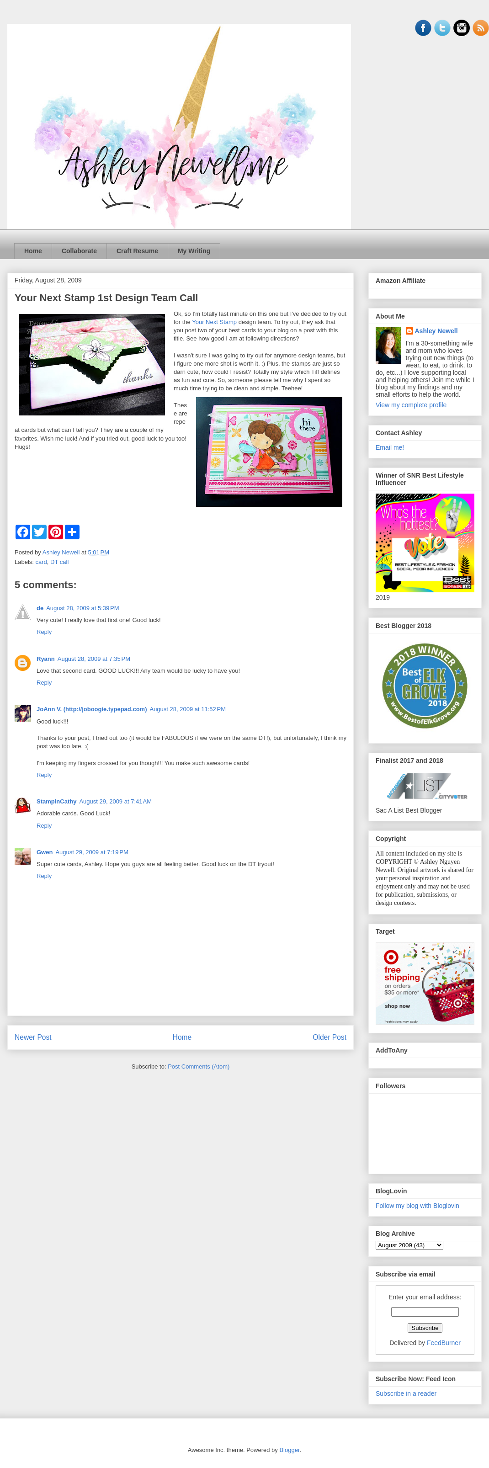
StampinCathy (56, 801)
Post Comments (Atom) (198, 1066)
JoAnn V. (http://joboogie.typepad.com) (92, 709)
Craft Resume (137, 251)
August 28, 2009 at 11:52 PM (187, 709)
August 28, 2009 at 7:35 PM (94, 658)
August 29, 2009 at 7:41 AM (115, 801)
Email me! (390, 447)
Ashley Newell (436, 331)
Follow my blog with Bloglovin (417, 1205)
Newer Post (33, 1037)
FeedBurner (444, 1342)
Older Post (329, 1037)
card (41, 561)
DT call (59, 561)
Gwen (45, 852)
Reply (44, 631)
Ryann (46, 658)
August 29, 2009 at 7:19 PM (91, 852)
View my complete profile (411, 405)
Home (33, 251)
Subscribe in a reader (406, 1393)
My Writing (194, 251)
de (40, 608)
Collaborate (79, 251)
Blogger (289, 1450)
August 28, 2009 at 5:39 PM (82, 608)
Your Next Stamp (214, 322)
